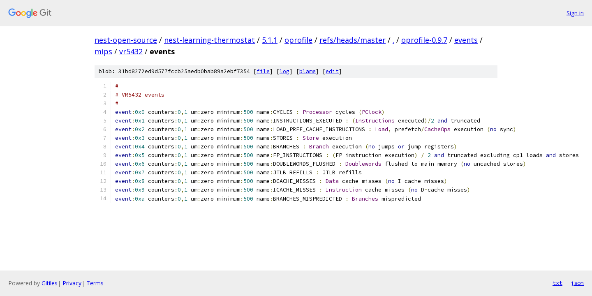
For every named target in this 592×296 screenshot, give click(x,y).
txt (557, 283)
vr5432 (131, 51)
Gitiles (50, 283)
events (466, 40)
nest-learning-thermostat (209, 40)
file (263, 71)
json (577, 283)
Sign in (575, 13)
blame (307, 71)
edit (332, 71)
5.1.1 (270, 40)
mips (103, 51)
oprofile (298, 40)
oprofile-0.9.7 (424, 40)
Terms (95, 283)
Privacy (71, 283)
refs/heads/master (352, 40)
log (284, 71)
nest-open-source (126, 40)
